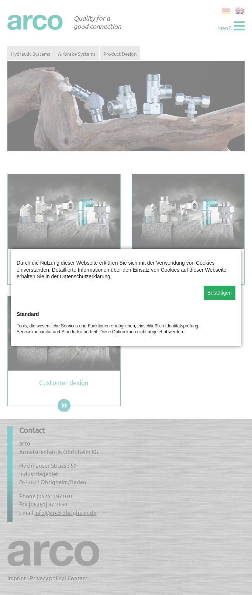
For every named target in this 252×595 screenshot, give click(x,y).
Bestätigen (219, 293)
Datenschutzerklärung (85, 276)
